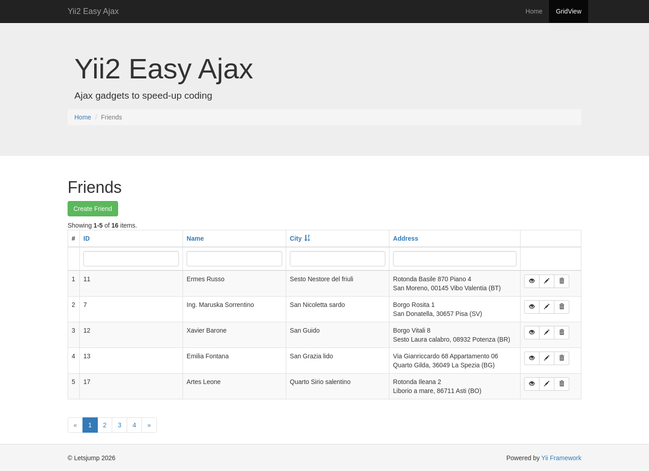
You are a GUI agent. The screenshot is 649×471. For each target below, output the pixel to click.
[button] (531, 281)
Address (405, 238)
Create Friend (92, 208)
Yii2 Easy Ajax (93, 11)
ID (86, 238)
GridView (568, 11)
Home (534, 11)
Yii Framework (561, 458)
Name (195, 238)
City (296, 238)
